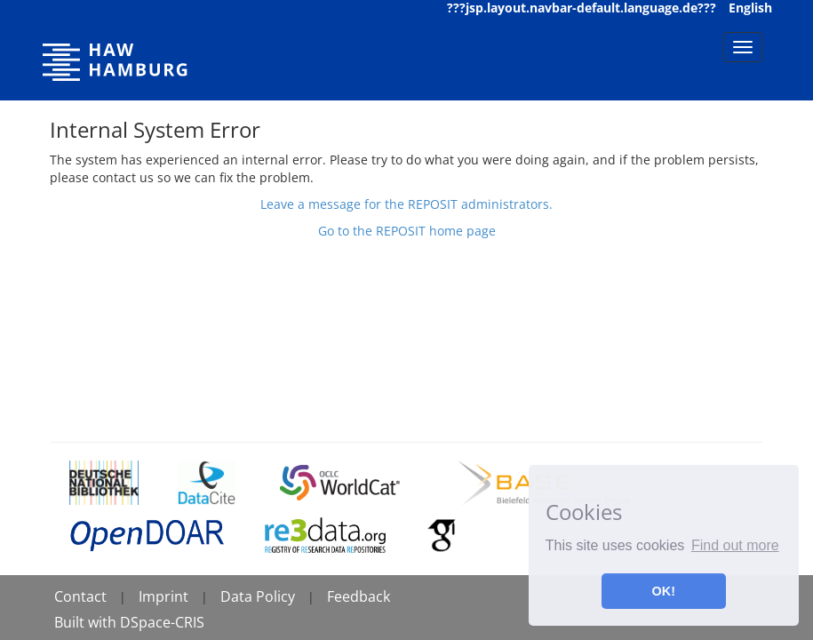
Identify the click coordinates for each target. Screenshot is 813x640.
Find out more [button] (735, 545)
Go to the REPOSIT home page (407, 230)
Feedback (358, 596)
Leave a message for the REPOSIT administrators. (406, 204)
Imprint (163, 596)
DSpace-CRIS (162, 622)
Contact (80, 596)
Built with (87, 622)
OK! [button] (663, 591)
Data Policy (257, 596)
